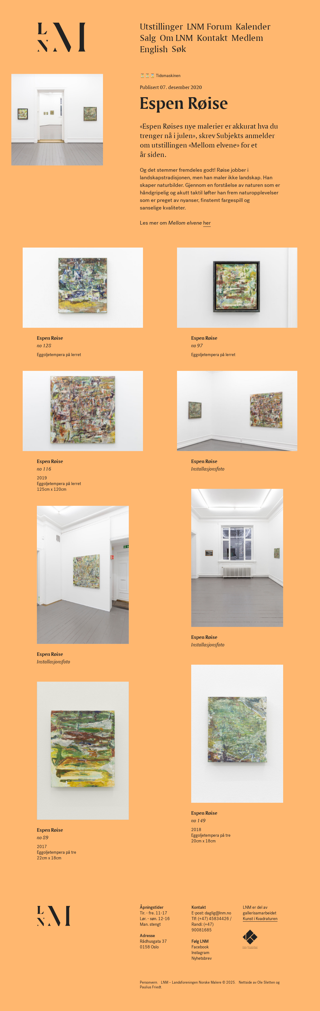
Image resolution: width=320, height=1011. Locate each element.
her (207, 222)
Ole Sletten (266, 982)
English (154, 48)
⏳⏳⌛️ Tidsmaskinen (160, 75)
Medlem (247, 37)
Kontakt (212, 37)
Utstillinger (161, 26)
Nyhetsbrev (201, 958)
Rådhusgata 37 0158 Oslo (153, 941)
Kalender (253, 26)
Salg (148, 37)
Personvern (148, 982)
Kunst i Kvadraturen (260, 918)
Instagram (200, 952)
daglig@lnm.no (218, 913)
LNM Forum (209, 26)
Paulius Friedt (150, 987)
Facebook (200, 947)
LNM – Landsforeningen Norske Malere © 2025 (198, 982)
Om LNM (176, 37)
